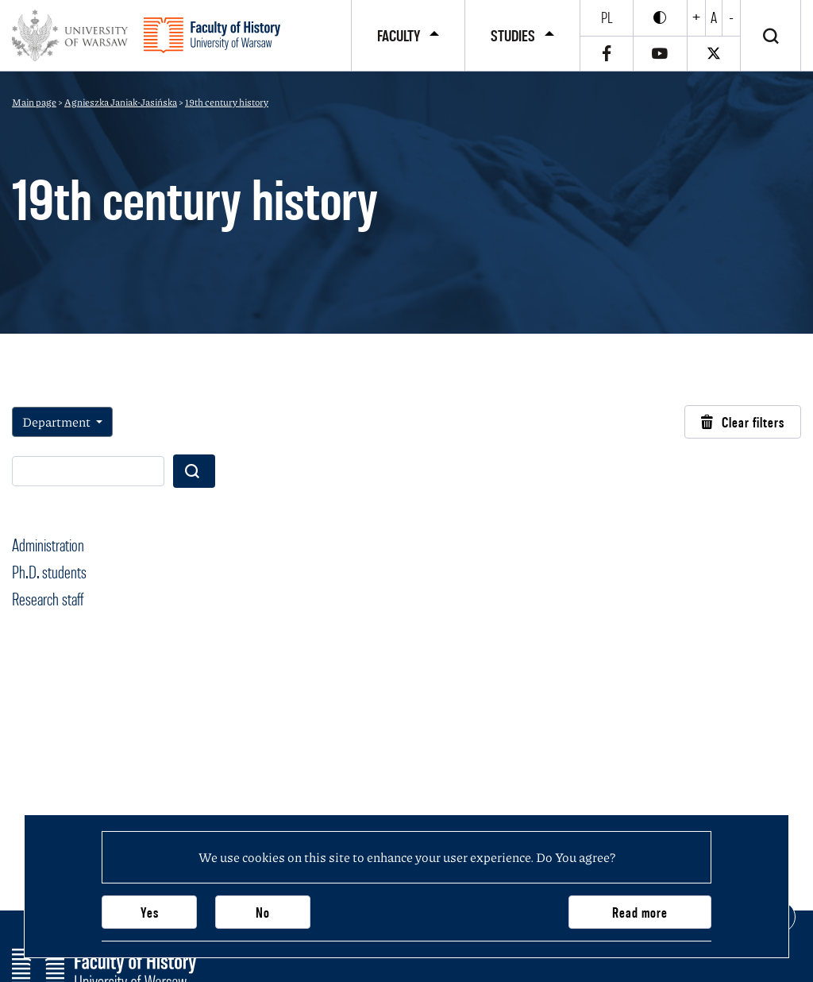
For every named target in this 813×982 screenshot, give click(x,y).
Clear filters (742, 422)
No (263, 912)
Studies (513, 35)
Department (57, 421)
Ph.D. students (49, 572)
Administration (48, 545)
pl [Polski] (607, 17)
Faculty (398, 35)
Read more (640, 912)
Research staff (47, 599)
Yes (150, 912)
